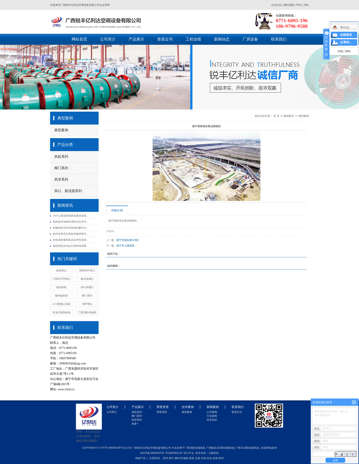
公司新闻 (212, 412)
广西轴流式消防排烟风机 (220, 447)
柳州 (177, 458)
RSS (299, 4)
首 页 (276, 115)
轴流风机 (61, 287)
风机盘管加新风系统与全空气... (71, 221)
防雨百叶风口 (87, 270)
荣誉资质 (162, 412)
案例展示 (289, 115)
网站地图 (289, 4)
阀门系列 (61, 168)
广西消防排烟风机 (194, 447)
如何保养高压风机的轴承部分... (71, 233)
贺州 (165, 458)
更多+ (135, 423)
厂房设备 (250, 39)
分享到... (345, 42)
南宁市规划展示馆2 (128, 240)
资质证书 (165, 39)
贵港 (191, 458)
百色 (209, 458)
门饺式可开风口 (61, 278)
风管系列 (61, 179)
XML (306, 4)
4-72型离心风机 (61, 304)
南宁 (171, 458)
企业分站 (276, 4)
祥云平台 (189, 453)
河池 (203, 458)
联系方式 (237, 412)
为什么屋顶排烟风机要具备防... (71, 215)
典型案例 (61, 130)
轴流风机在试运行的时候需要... (71, 245)
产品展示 (136, 39)
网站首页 (79, 39)
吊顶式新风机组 (61, 312)
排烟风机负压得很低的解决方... (71, 227)
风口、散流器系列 (68, 191)
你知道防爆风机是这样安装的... (71, 239)
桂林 (215, 458)
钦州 (221, 458)
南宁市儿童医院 (126, 245)
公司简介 (108, 39)
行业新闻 (212, 415)
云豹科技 (213, 453)
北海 (197, 458)
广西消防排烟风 (87, 312)
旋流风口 (61, 270)
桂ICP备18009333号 (152, 453)
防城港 (184, 458)
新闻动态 (222, 39)
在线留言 (346, 34)
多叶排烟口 (87, 287)
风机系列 (61, 156)
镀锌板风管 (61, 295)
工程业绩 (193, 39)
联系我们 (279, 39)
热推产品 (140, 458)
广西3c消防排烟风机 (247, 447)
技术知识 (212, 419)
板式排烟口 (87, 278)
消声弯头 (87, 304)
